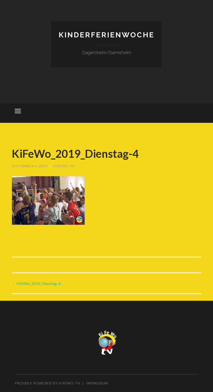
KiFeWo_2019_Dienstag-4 (36, 283)
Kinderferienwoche (107, 35)
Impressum (97, 383)
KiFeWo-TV (64, 166)
